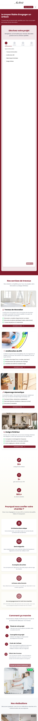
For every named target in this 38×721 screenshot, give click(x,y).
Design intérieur (10, 61)
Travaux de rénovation (11, 51)
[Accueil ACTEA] (19, 2)
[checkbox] (5, 51)
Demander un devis (17, 326)
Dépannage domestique (12, 58)
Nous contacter (28, 7)
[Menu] (35, 7)
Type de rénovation (9, 48)
